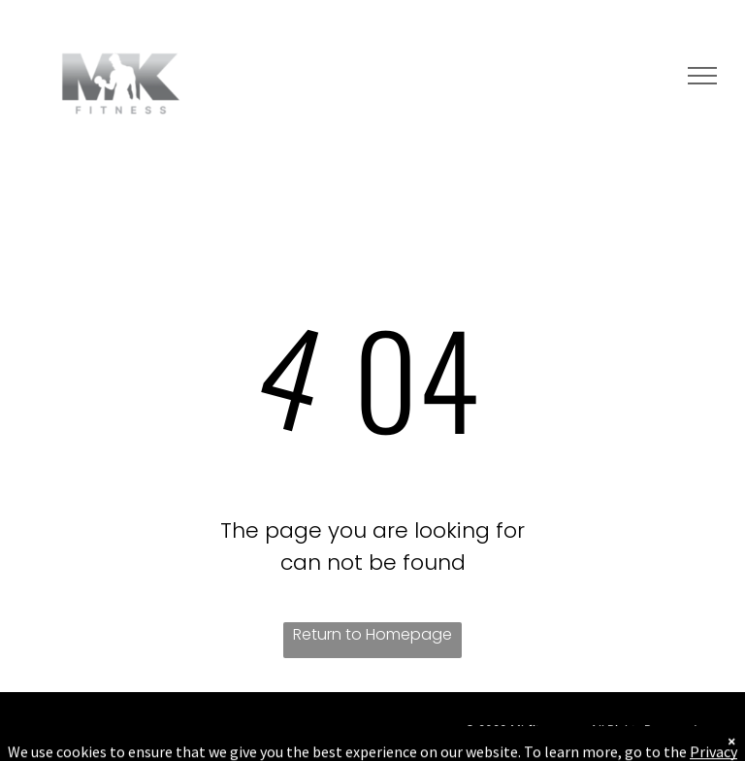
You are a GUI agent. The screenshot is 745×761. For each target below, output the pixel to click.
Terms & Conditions (554, 747)
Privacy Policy (656, 747)
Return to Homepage (372, 634)
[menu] (702, 75)
